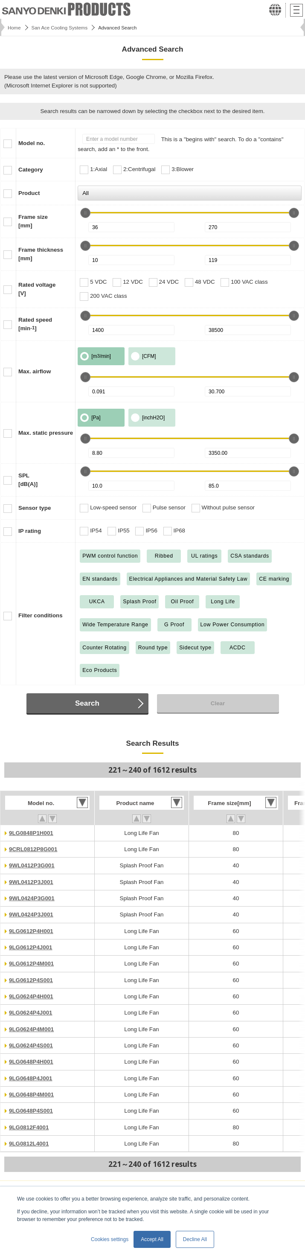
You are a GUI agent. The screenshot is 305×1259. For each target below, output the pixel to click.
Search (87, 703)
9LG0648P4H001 (31, 1061)
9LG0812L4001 (29, 1143)
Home (14, 27)
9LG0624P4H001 (31, 996)
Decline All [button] (195, 1239)
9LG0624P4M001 (31, 1029)
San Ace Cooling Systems (60, 27)
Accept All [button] (152, 1239)
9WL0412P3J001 (31, 882)
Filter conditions (40, 615)
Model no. (31, 143)
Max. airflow (34, 371)
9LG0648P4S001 (31, 1111)
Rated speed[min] (35, 324)
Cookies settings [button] (109, 1239)
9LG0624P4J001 (30, 1012)
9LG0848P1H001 (31, 833)
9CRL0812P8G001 (33, 849)
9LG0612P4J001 (30, 947)
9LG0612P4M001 (31, 963)
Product (29, 193)
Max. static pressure (45, 433)
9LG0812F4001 (29, 1127)
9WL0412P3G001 (32, 865)
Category (30, 169)
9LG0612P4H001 (31, 931)
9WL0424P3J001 (31, 914)
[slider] (85, 213)
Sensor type (34, 508)
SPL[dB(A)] (28, 479)
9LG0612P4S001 (31, 980)
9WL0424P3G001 (32, 898)
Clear (218, 703)
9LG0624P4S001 (31, 1045)
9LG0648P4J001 (30, 1078)
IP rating (29, 531)
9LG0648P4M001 (31, 1094)
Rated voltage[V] (36, 289)
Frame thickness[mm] (40, 254)
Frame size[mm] (33, 221)
